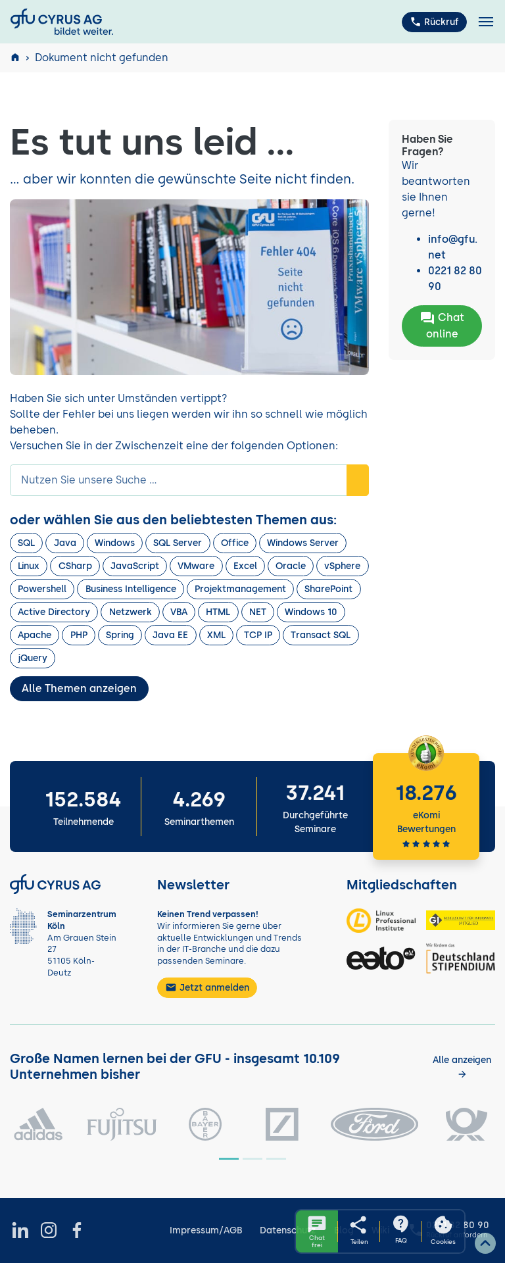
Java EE (170, 635)
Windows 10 (311, 612)
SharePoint (328, 589)
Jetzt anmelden (207, 987)
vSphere (342, 566)
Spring (120, 635)
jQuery (32, 658)
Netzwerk (130, 612)
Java (65, 543)
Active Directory (54, 612)
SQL (26, 543)
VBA (178, 612)
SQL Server (177, 543)
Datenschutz (288, 1230)
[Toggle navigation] (485, 22)
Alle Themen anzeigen (79, 688)
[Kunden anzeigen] (462, 1066)
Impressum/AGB (206, 1230)
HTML (218, 612)
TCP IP (258, 635)
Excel (245, 566)
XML (216, 635)
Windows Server (303, 543)
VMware (196, 566)
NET (257, 612)
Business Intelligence (130, 589)
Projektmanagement (240, 589)
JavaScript (134, 566)
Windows (115, 543)
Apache (34, 635)
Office (235, 543)
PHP (78, 635)
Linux (28, 566)
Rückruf (434, 22)
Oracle (291, 566)
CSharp (75, 566)
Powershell (42, 589)
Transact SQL (320, 635)
